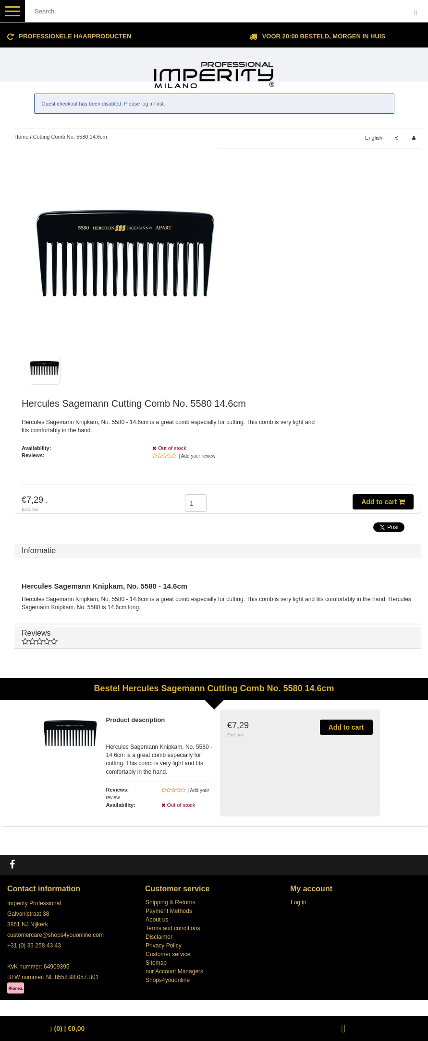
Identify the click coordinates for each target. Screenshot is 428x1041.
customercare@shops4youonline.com (55, 935)
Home (21, 137)
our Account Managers (174, 971)
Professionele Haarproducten (75, 36)
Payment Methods (169, 911)
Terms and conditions (173, 928)
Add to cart (383, 502)
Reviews (218, 637)
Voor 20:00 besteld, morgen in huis (323, 36)
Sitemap (156, 962)
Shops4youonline (168, 980)
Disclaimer (159, 937)
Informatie (39, 550)
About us (157, 919)
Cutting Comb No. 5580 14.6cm (70, 137)
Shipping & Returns (170, 902)
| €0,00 (67, 1029)
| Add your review (197, 456)
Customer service (168, 954)
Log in (298, 902)
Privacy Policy (164, 945)
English (373, 138)
